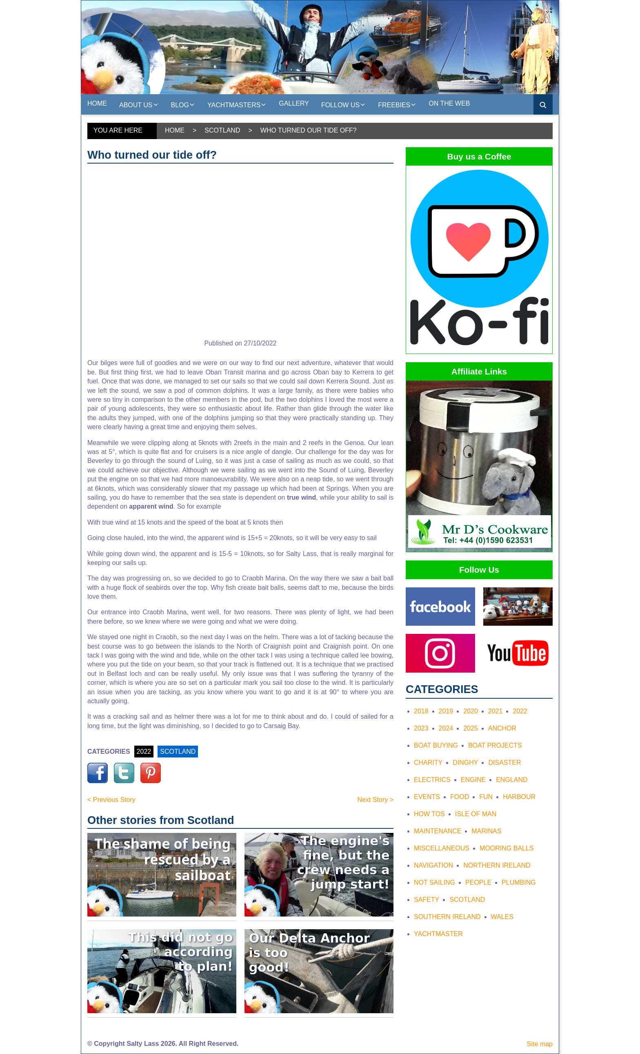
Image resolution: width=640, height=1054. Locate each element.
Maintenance (437, 831)
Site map (540, 1044)
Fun (486, 796)
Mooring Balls (506, 848)
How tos (429, 813)
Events (427, 796)
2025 (470, 728)
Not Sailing (434, 882)
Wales (502, 916)
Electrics (432, 779)
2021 (495, 711)
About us (139, 104)
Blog (183, 104)
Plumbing (519, 882)
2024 (446, 728)
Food (459, 796)
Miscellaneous (441, 848)
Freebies (397, 104)
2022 (144, 751)
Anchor (502, 728)
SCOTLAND (178, 751)
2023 (421, 728)
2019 (446, 711)
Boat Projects (495, 745)
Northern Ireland (496, 865)
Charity (428, 762)
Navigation (433, 865)
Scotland (222, 130)
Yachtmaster (438, 933)
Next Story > (375, 799)
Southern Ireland (447, 916)
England (511, 779)
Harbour (519, 796)
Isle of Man (475, 813)
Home (97, 103)
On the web (449, 103)
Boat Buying (436, 745)
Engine (473, 779)
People (478, 882)
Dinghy (465, 762)
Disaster (504, 762)
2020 (470, 711)
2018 (421, 711)
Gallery (294, 103)
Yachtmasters (237, 104)
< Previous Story (111, 799)
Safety (426, 899)
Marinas (486, 831)
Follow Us (343, 104)
